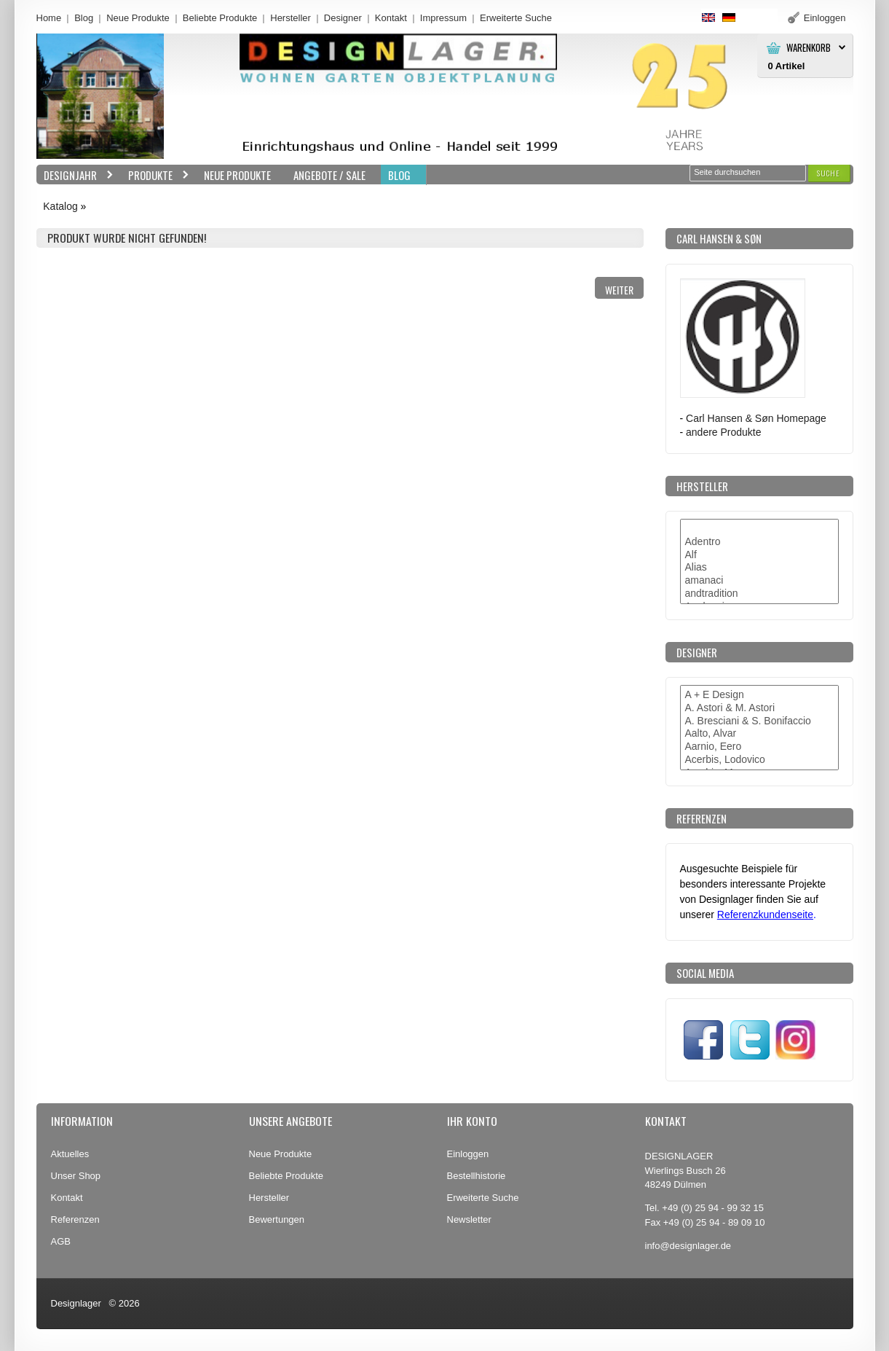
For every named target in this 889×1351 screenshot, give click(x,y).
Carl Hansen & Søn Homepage (756, 418)
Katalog (60, 206)
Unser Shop (76, 1175)
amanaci (759, 580)
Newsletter (469, 1219)
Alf (759, 555)
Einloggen (468, 1153)
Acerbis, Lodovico (759, 760)
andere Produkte (723, 432)
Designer (343, 17)
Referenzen (75, 1219)
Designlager (76, 1303)
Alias (759, 567)
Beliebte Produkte (220, 17)
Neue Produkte (138, 17)
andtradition (759, 593)
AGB (61, 1241)
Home (49, 17)
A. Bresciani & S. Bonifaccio (759, 721)
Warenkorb (808, 48)
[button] (828, 173)
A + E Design (759, 695)
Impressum (443, 17)
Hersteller (290, 17)
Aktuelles (70, 1153)
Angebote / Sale (329, 175)
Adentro (759, 542)
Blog (83, 17)
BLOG (399, 175)
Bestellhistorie (476, 1175)
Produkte (155, 175)
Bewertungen (277, 1219)
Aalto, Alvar (759, 733)
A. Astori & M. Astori (759, 708)
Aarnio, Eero (759, 746)
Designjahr (75, 175)
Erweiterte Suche (483, 1197)
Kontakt (391, 17)
